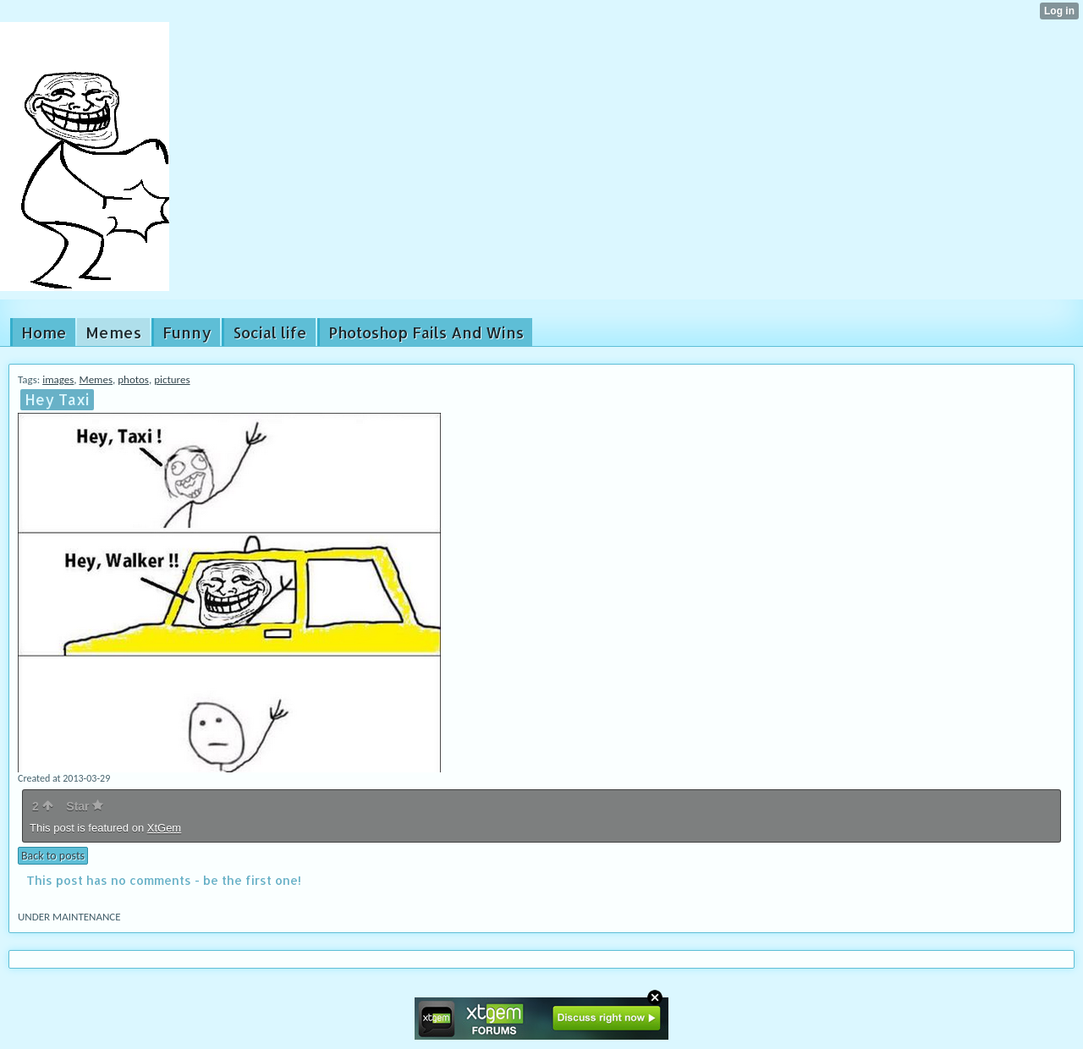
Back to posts (53, 856)
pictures (172, 379)
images (58, 379)
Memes (96, 379)
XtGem (164, 827)
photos (133, 379)
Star (84, 806)
